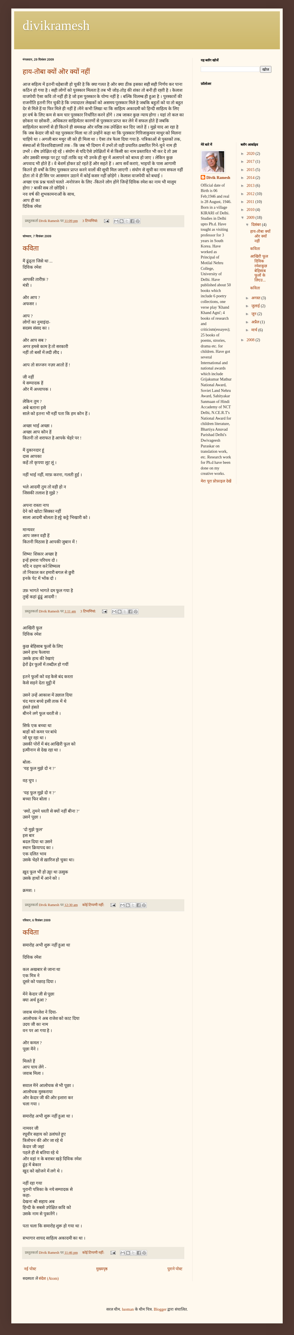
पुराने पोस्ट (175, 1269)
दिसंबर (256, 225)
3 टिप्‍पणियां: (90, 221)
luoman (128, 1309)
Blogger (160, 1309)
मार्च (254, 330)
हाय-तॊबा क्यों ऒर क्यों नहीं (56, 71)
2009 (251, 217)
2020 (251, 153)
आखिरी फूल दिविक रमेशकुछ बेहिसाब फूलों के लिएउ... (259, 268)
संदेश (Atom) (49, 1278)
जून (254, 314)
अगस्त (256, 298)
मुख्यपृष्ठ (101, 1269)
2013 (251, 185)
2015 (251, 170)
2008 (251, 340)
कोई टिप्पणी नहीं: (93, 905)
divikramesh (56, 25)
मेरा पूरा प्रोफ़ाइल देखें (216, 481)
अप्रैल (255, 322)
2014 (251, 178)
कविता (31, 248)
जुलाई (256, 306)
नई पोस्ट (30, 1269)
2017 (251, 161)
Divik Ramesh (218, 178)
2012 (251, 194)
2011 (251, 202)
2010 (251, 210)
